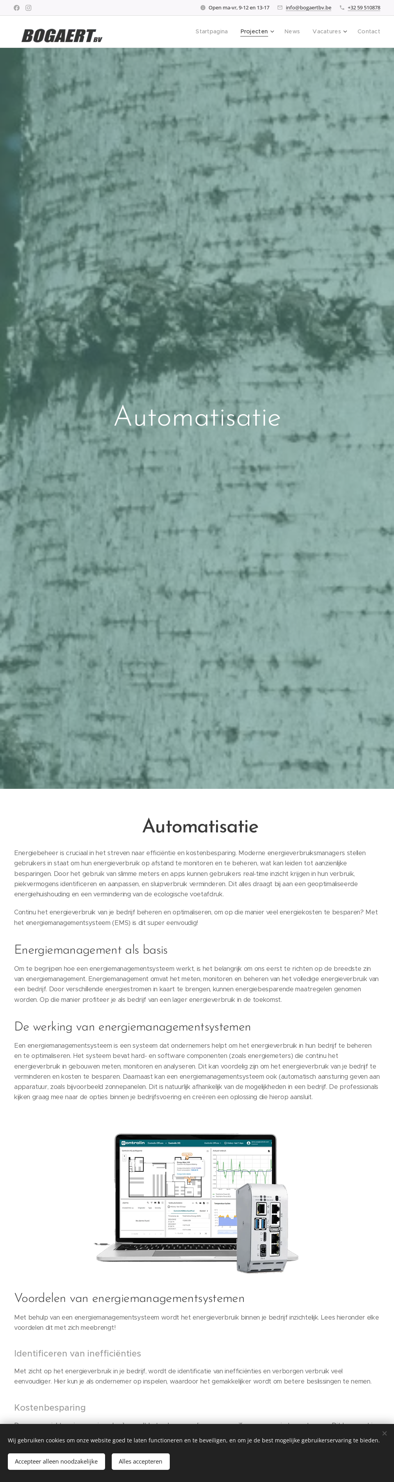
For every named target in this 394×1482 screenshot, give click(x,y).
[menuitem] (219, 32)
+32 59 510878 (364, 7)
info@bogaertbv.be (308, 7)
